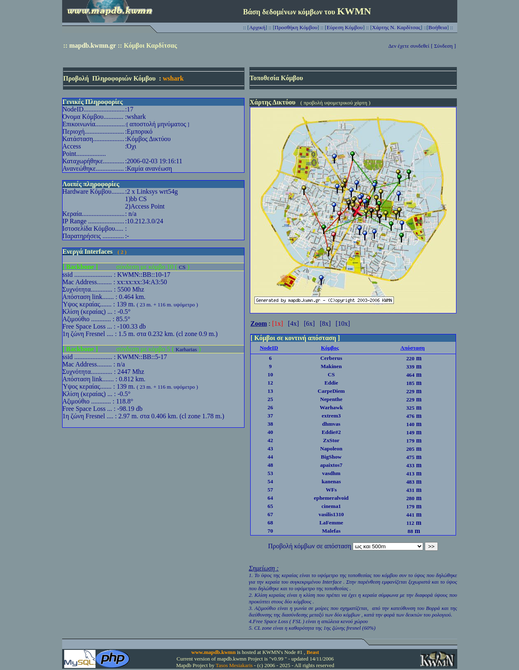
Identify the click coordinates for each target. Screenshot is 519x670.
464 (410, 375)
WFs (331, 490)
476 (410, 416)
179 (410, 441)
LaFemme (331, 522)
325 (410, 408)
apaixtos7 (331, 465)
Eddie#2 (331, 432)
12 (270, 383)
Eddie (331, 383)
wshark (173, 78)
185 (410, 383)
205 (410, 449)
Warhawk (331, 407)
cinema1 (331, 506)
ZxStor (331, 440)
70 (270, 531)
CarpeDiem (331, 391)
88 (410, 531)
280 (410, 498)
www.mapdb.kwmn (213, 652)
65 (270, 506)
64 (270, 498)
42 (270, 440)
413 (410, 474)
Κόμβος (330, 348)
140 (410, 424)
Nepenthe (331, 399)
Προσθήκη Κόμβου (296, 27)
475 (410, 457)
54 (270, 481)
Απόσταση (412, 348)
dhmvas (331, 424)
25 (270, 399)
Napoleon (331, 448)
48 (270, 465)
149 (410, 432)
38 (270, 424)
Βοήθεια (437, 27)
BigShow (331, 457)
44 (270, 457)
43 (270, 448)
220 (410, 358)
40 (270, 432)
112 (410, 523)
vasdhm (331, 473)
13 (270, 391)
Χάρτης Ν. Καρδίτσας (396, 27)
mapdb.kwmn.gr (92, 45)
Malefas (331, 531)
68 (270, 522)
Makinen (331, 366)
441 (410, 515)
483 (410, 482)
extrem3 (331, 416)
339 (410, 367)
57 (270, 490)
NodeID (269, 348)
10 (270, 374)
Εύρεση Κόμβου (344, 27)
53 (270, 473)
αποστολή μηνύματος (158, 124)
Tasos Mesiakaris (234, 665)
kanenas (331, 481)
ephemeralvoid (331, 498)
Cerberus (331, 358)
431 (410, 490)
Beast (313, 652)
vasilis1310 (331, 514)
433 (410, 465)
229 (410, 391)
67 (270, 514)
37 (270, 416)
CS (182, 267)
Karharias (186, 349)
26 (270, 407)
